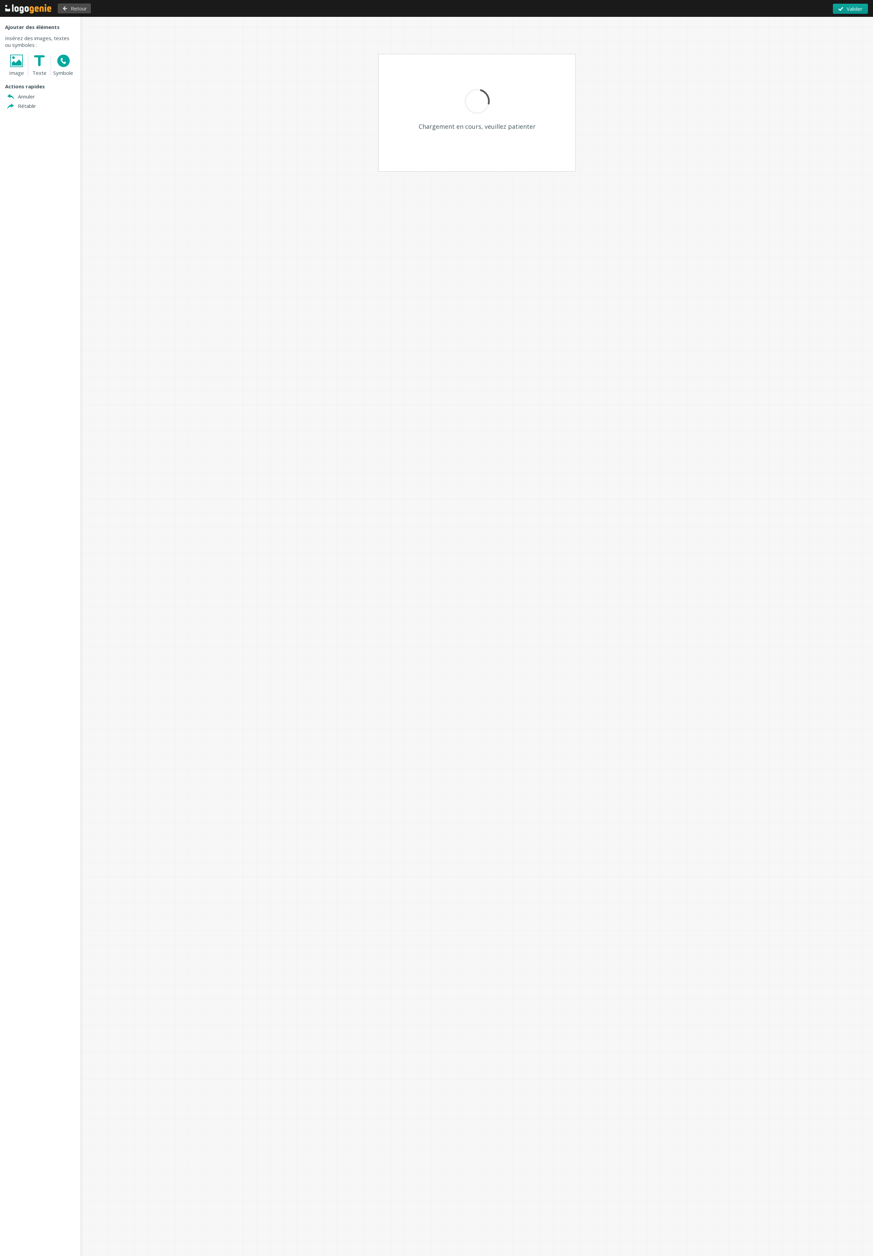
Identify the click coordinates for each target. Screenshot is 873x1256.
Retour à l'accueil (28, 8)
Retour (78, 8)
